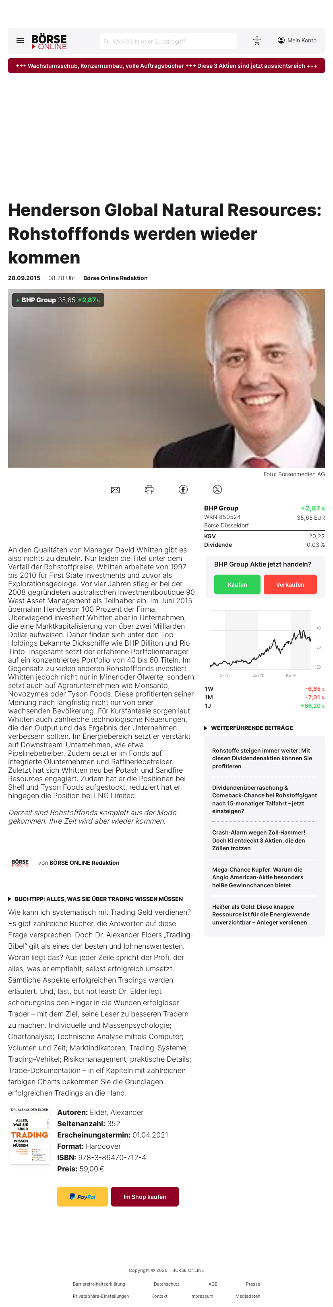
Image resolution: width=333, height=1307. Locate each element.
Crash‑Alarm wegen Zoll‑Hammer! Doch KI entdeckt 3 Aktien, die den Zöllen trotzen (258, 840)
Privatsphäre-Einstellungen (101, 1296)
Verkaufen (290, 584)
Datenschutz (167, 1284)
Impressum (201, 1296)
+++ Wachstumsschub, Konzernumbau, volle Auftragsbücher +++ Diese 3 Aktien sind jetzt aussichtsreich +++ (166, 65)
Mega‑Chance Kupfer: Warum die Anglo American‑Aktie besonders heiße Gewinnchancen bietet (258, 877)
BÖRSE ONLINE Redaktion (85, 862)
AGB (213, 1284)
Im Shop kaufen (145, 1196)
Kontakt (159, 1296)
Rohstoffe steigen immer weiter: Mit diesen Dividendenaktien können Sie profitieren (262, 758)
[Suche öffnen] (168, 41)
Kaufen (237, 584)
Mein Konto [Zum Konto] (297, 40)
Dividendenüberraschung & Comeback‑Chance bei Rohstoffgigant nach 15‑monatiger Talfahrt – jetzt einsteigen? (264, 799)
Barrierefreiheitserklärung (99, 1284)
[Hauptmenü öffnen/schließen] (20, 40)
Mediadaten (248, 1296)
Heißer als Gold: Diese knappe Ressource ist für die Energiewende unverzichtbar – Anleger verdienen (261, 914)
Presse (253, 1284)
